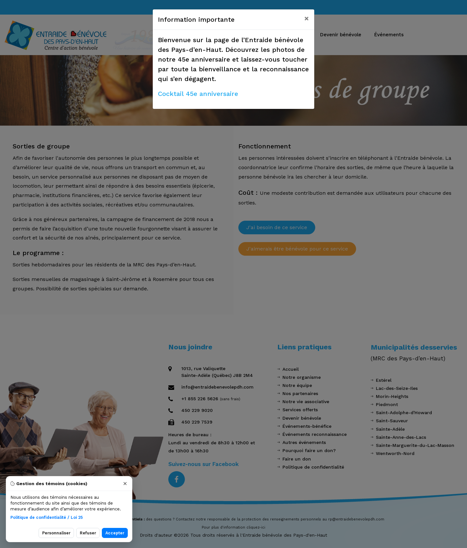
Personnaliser (56, 533)
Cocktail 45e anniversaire (198, 94)
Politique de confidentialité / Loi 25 (46, 517)
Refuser (88, 533)
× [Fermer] (125, 483)
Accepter (114, 533)
